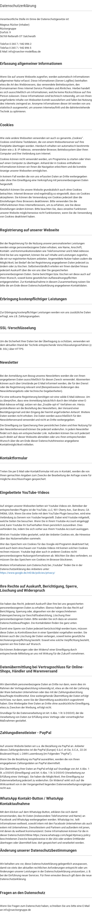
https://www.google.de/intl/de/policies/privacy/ (27, 572)
